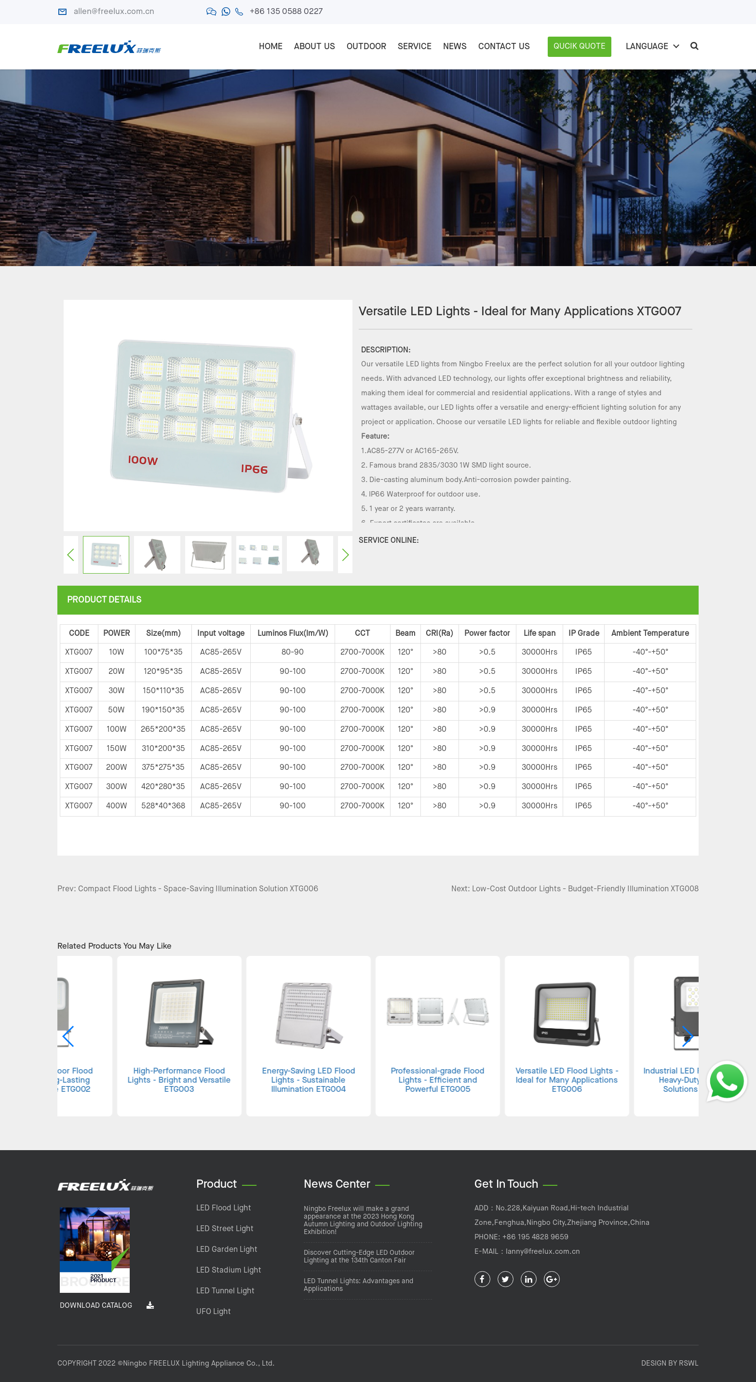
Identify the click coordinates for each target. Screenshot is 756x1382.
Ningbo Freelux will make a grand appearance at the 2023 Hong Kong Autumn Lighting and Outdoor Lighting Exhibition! (363, 1220)
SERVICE (415, 46)
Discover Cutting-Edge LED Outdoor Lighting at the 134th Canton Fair (359, 1256)
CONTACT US (504, 46)
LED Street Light (225, 1229)
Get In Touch (506, 1185)
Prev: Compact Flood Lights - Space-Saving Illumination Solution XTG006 (187, 889)
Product (216, 1185)
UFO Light (213, 1312)
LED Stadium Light (228, 1271)
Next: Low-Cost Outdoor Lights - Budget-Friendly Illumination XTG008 (575, 889)
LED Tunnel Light (225, 1291)
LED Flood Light (223, 1208)
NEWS (455, 46)
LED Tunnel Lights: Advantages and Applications (358, 1285)
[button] (687, 1036)
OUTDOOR (366, 46)
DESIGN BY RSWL (670, 1363)
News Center (337, 1185)
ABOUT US (314, 46)
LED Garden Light (226, 1250)
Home (271, 46)
